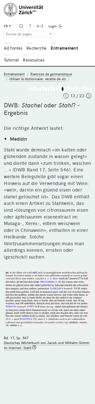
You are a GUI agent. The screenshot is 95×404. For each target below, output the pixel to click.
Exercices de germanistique (51, 74)
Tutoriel (11, 60)
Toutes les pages (19, 34)
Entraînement (64, 48)
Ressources (33, 60)
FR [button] (6, 26)
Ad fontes (13, 48)
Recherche (36, 48)
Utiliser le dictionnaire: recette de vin (37, 78)
